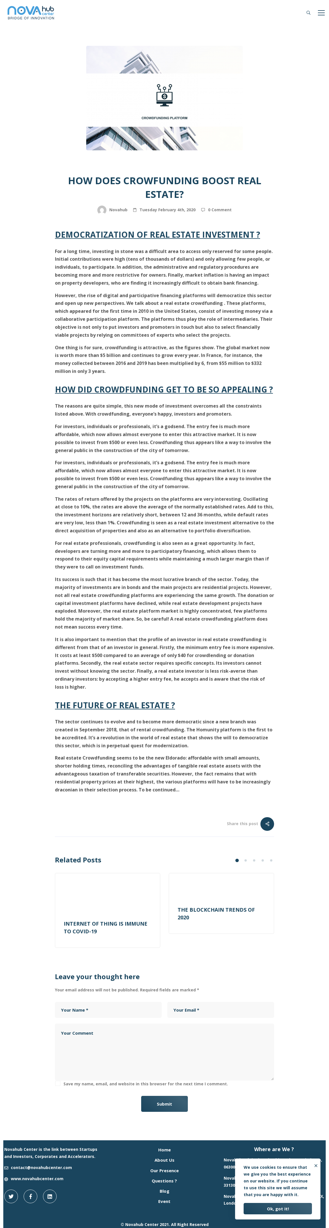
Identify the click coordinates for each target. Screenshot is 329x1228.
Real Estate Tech (172, 167)
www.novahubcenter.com (37, 1178)
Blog (139, 167)
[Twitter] (11, 1196)
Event (164, 1201)
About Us (164, 1160)
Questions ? (164, 1181)
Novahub (112, 210)
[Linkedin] (50, 1196)
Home (164, 1150)
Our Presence (164, 1170)
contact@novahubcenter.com (41, 1167)
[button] (237, 860)
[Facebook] (30, 1196)
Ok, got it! (278, 1208)
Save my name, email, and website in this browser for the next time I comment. (145, 1083)
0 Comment (220, 209)
